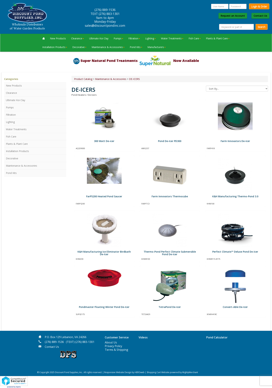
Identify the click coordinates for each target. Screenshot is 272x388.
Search (261, 26)
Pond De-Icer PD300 (169, 141)
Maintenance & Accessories (108, 47)
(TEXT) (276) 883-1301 (80, 342)
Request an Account (233, 15)
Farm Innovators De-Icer (235, 141)
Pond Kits (136, 47)
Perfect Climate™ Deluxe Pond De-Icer (235, 251)
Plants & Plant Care (218, 38)
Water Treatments (172, 38)
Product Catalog (83, 79)
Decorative (79, 47)
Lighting (150, 38)
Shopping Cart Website (158, 372)
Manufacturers (156, 47)
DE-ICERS (134, 79)
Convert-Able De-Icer (235, 307)
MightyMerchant (190, 372)
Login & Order (259, 6)
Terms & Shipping (116, 350)
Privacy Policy (113, 346)
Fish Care (195, 38)
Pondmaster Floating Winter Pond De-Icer (104, 307)
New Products (58, 38)
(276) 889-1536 (54, 342)
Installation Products (54, 47)
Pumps (118, 38)
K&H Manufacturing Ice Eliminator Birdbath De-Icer (104, 253)
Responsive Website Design (117, 372)
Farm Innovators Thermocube (170, 196)
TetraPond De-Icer (170, 307)
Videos (143, 337)
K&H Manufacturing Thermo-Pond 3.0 (235, 196)
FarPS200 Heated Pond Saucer (104, 196)
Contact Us (260, 15)
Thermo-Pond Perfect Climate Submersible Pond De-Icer (170, 253)
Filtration (134, 38)
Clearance (77, 38)
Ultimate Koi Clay (98, 38)
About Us (111, 342)
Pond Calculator (217, 337)
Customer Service (117, 337)
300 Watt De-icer (104, 141)
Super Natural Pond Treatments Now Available (139, 60)
